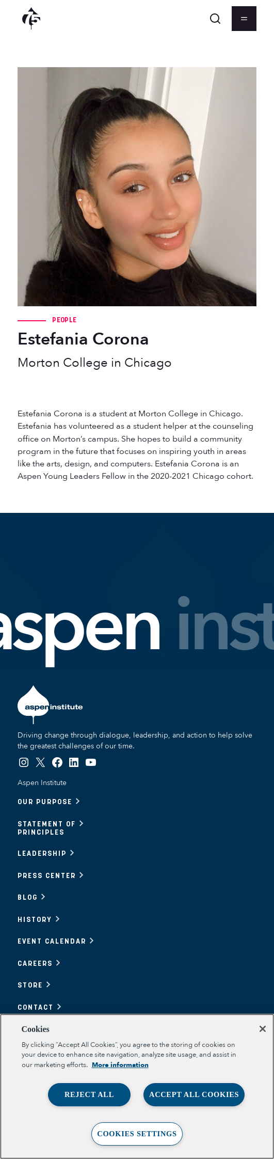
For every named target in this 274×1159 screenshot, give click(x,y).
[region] (137, 1086)
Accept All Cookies (194, 1094)
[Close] (262, 1028)
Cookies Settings (136, 1134)
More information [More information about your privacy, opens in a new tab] (120, 1065)
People (64, 319)
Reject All (89, 1094)
